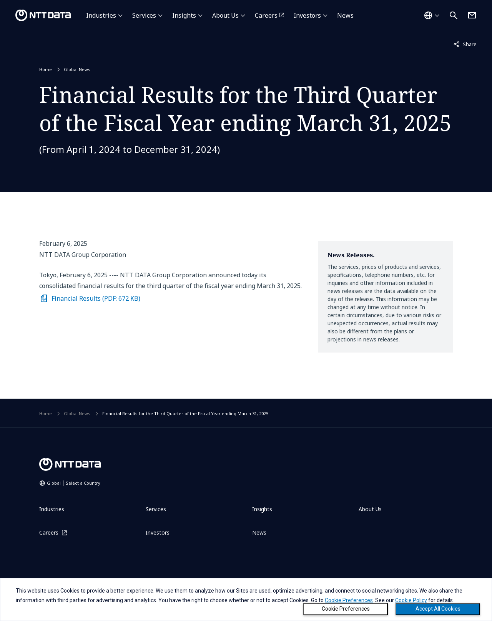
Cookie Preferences (346, 609)
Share (465, 44)
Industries (101, 15)
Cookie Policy (411, 600)
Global (73, 483)
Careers (266, 15)
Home (45, 69)
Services (144, 15)
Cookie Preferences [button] (349, 600)
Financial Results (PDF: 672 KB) (96, 298)
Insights (184, 15)
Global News (77, 69)
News (345, 15)
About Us (225, 15)
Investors (307, 15)
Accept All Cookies (438, 609)
